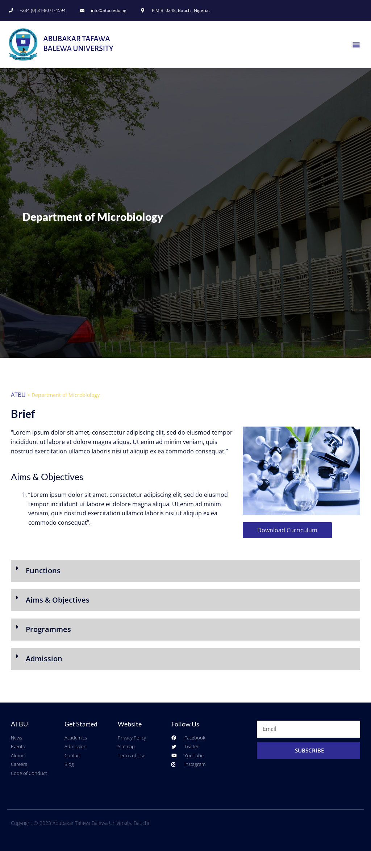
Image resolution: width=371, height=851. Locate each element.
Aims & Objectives (57, 600)
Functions (43, 570)
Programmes (48, 629)
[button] (356, 44)
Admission (44, 658)
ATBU (18, 395)
